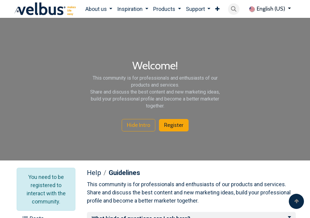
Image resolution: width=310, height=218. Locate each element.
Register (173, 125)
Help (94, 173)
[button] (233, 9)
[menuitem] (99, 8)
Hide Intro (138, 125)
